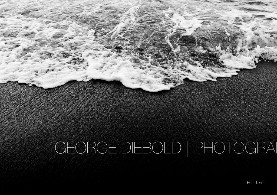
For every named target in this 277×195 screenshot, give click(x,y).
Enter (257, 182)
